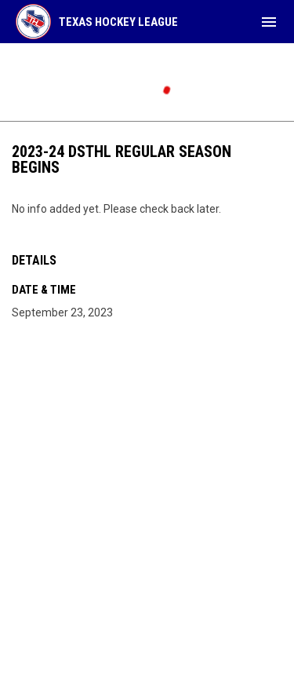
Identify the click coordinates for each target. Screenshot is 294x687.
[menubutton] (269, 22)
